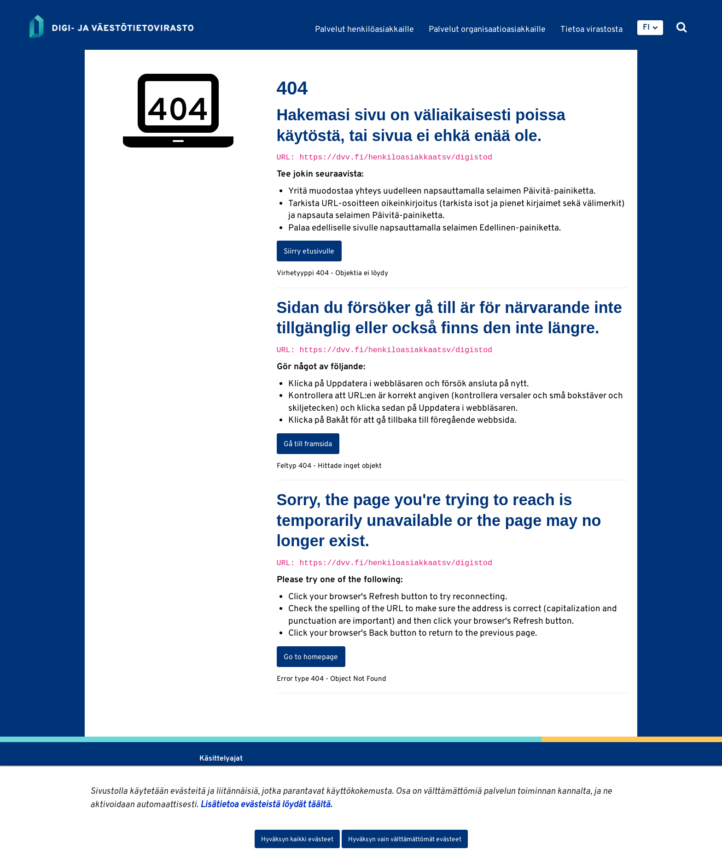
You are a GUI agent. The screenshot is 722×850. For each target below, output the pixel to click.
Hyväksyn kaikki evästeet (297, 839)
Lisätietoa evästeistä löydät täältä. (266, 803)
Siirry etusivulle (309, 250)
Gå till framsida (308, 443)
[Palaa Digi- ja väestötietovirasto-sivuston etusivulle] (111, 26)
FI (646, 27)
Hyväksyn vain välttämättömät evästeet (404, 839)
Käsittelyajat (221, 758)
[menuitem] (650, 27)
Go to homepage (311, 656)
